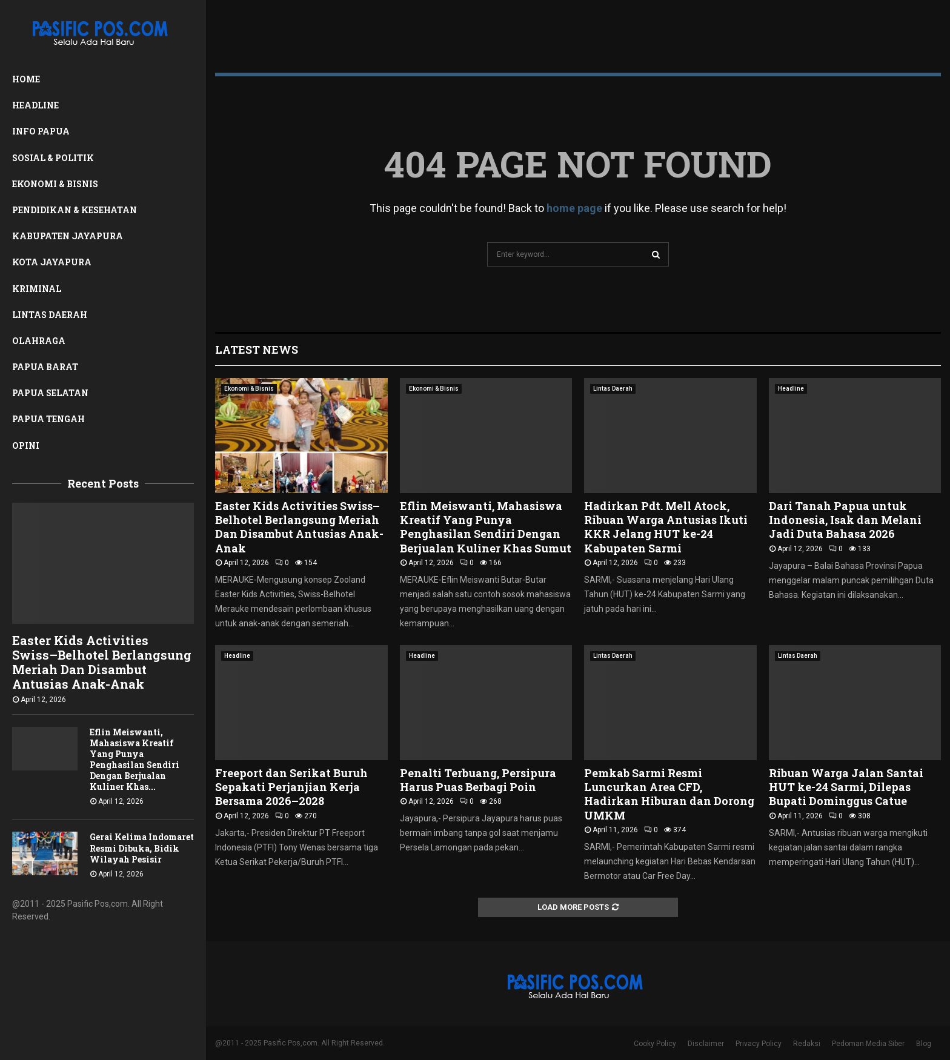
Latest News (256, 349)
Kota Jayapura (51, 262)
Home (26, 79)
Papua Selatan (50, 393)
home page (574, 208)
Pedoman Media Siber (868, 1043)
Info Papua (41, 131)
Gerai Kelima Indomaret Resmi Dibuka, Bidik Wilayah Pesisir (142, 847)
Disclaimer (706, 1043)
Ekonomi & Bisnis (55, 184)
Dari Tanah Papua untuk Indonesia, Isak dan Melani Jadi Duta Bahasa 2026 (845, 520)
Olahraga (38, 340)
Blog (923, 1043)
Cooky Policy (655, 1043)
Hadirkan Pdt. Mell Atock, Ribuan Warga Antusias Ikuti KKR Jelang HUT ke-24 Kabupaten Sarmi (666, 527)
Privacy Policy (759, 1043)
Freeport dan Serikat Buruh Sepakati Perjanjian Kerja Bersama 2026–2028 (291, 787)
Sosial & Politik (53, 158)
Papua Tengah (48, 419)
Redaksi (806, 1043)
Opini (25, 445)
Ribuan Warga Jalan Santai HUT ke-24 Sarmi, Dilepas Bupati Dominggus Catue (846, 787)
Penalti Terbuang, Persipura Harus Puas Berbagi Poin (478, 780)
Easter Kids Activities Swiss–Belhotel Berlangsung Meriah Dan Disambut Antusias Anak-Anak (101, 662)
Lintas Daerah (49, 314)
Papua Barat (45, 367)
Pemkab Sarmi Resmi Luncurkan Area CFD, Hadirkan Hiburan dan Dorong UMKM (669, 794)
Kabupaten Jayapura (67, 236)
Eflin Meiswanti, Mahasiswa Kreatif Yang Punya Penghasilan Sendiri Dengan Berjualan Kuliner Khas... (134, 759)
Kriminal (36, 288)
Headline (35, 105)
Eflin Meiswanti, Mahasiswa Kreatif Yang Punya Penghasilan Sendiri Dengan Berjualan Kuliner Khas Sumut (485, 527)
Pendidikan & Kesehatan (74, 210)
